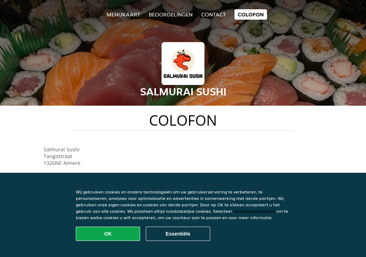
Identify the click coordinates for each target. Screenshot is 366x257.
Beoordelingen (171, 14)
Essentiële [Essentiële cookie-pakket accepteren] (177, 234)
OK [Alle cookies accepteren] (108, 234)
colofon (251, 14)
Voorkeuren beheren (254, 211)
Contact (213, 14)
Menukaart (123, 14)
